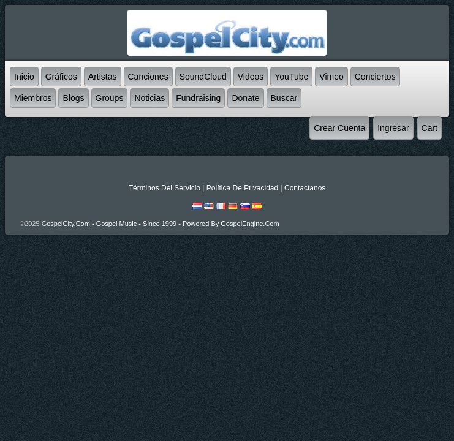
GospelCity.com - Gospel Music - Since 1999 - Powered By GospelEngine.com (160, 223)
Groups (110, 98)
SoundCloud (203, 76)
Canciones (148, 76)
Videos (251, 76)
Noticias (149, 98)
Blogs (73, 98)
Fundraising (198, 98)
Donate (245, 98)
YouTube (291, 76)
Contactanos (304, 188)
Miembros (32, 98)
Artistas (102, 76)
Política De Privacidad (242, 188)
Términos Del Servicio (164, 188)
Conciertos (375, 76)
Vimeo (331, 76)
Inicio (24, 76)
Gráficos (61, 76)
